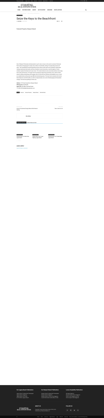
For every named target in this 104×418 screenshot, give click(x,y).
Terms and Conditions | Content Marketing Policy (78, 416)
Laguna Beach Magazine (22, 394)
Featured (22, 92)
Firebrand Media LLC (45, 410)
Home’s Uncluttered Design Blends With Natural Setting (27, 109)
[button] (85, 9)
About (42, 416)
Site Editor (19, 21)
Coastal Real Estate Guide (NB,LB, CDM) (49, 397)
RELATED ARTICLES (21, 122)
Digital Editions (52, 416)
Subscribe (66, 416)
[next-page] (19, 140)
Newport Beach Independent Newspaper (50, 393)
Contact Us (46, 416)
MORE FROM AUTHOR (31, 122)
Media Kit (61, 416)
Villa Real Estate (42, 92)
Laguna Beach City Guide (22, 396)
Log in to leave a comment (22, 148)
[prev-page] (17, 140)
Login (57, 416)
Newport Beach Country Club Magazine (49, 396)
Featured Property (28, 92)
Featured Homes (23, 13)
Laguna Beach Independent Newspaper (25, 393)
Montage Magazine (70, 393)
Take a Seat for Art (59, 108)
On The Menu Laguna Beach (23, 397)
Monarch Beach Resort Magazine (73, 394)
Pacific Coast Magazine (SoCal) (72, 396)
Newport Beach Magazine (46, 394)
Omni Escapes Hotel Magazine (72, 397)
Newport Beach (35, 92)
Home (18, 13)
